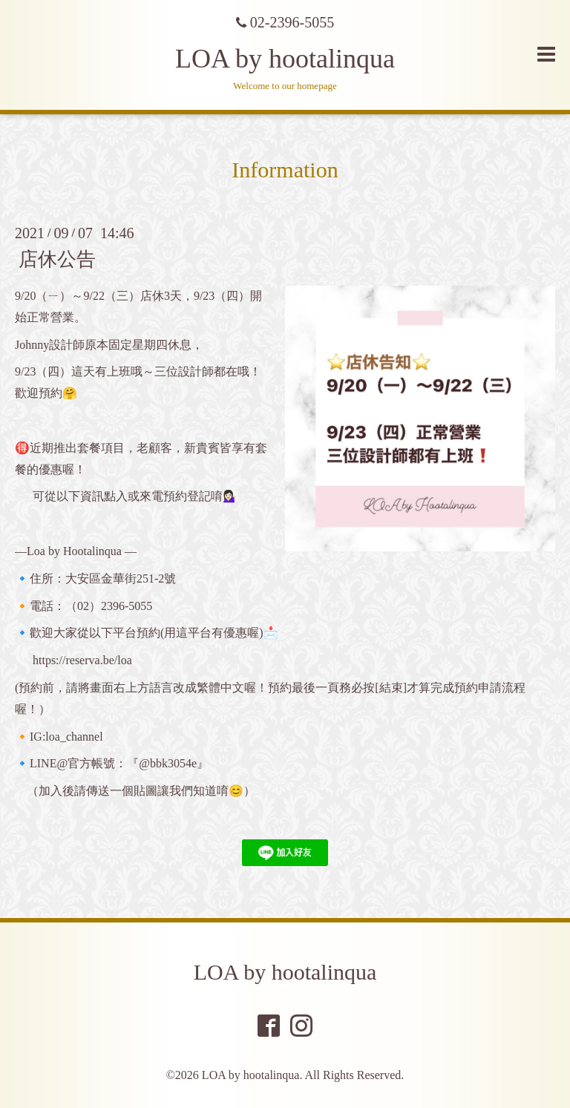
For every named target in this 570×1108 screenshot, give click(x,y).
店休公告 (57, 259)
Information (285, 169)
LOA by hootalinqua (285, 58)
